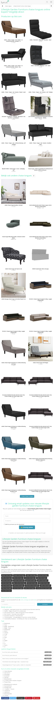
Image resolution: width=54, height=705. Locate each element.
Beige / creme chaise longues (19, 583)
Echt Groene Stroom (9, 612)
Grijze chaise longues (6, 585)
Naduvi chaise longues (7, 580)
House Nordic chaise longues (32, 585)
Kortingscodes (7, 687)
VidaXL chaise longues (31, 575)
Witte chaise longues (6, 578)
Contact (6, 695)
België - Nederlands (9, 626)
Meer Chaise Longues (27, 496)
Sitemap (6, 677)
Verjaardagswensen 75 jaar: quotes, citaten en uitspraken (27, 665)
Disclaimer (6, 676)
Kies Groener (7, 614)
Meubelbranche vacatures (10, 684)
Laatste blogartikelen (8, 649)
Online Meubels (8, 671)
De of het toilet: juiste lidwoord (27, 652)
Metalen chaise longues (44, 583)
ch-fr (5, 636)
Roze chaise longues (6, 590)
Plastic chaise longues (7, 588)
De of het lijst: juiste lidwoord (27, 655)
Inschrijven (45, 604)
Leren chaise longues (18, 588)
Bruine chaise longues (43, 575)
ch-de (5, 634)
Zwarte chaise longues (45, 585)
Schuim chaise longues (31, 580)
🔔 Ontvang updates (27, 527)
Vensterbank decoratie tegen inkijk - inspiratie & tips (27, 661)
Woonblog (6, 674)
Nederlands (7, 623)
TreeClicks (6, 609)
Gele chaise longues (6, 583)
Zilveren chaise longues (18, 585)
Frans (5, 625)
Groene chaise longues (30, 578)
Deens (5, 645)
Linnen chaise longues (29, 588)
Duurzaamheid (8, 686)
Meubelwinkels (8, 679)
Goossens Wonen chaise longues (43, 588)
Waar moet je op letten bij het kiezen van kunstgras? (27, 658)
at (4, 646)
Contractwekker (8, 617)
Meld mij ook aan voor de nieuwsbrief (14, 524)
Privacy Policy (7, 682)
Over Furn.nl (7, 672)
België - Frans (7, 628)
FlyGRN (6, 611)
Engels (5, 640)
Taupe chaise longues (41, 578)
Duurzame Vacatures (9, 615)
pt (4, 639)
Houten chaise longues (19, 580)
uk (4, 643)
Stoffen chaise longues (43, 580)
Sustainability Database (10, 618)
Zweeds (6, 632)
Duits (5, 637)
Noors (5, 631)
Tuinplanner (7, 690)
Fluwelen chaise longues (19, 575)
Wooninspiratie (8, 693)
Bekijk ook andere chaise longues (18, 175)
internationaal (19, 615)
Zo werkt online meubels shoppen (12, 680)
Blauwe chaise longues (7, 575)
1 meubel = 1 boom (9, 689)
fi (4, 642)
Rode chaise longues (32, 583)
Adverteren (7, 692)
